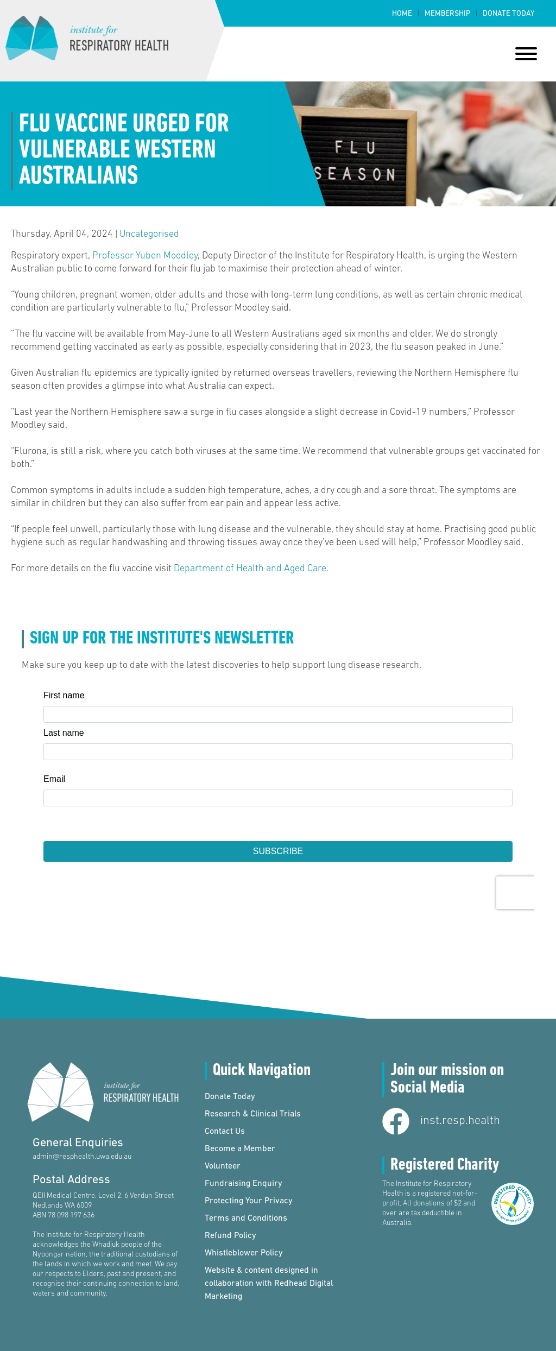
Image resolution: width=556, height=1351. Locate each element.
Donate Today (508, 14)
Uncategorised (149, 234)
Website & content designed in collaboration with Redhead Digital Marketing (269, 1283)
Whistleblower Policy (244, 1253)
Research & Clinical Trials (253, 1114)
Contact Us (225, 1131)
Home (402, 14)
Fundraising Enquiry (243, 1183)
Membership (447, 14)
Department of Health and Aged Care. (251, 569)
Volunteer (223, 1166)
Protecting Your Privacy (249, 1201)
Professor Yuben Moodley (144, 256)
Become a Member (240, 1149)
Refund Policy (230, 1236)
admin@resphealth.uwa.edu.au (82, 1157)
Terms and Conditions (246, 1218)
